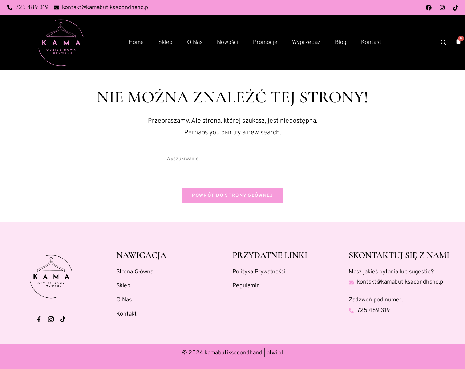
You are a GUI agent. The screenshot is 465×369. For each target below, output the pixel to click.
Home (136, 42)
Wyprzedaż (306, 42)
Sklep (165, 42)
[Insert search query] (232, 159)
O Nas (194, 42)
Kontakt (371, 42)
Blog (341, 42)
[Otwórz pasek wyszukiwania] (444, 42)
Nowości (227, 42)
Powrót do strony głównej (232, 196)
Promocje (265, 42)
